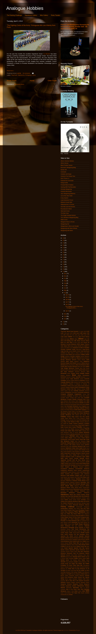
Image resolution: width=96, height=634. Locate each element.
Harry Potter (69, 446)
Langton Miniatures (72, 472)
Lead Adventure (75, 473)
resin (73, 529)
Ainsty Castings (74, 346)
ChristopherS (81, 387)
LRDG (62, 479)
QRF (78, 520)
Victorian (87, 575)
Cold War (70, 390)
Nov (65, 276)
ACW (78, 344)
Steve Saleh (86, 555)
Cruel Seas (80, 397)
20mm (72, 339)
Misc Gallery (44, 15)
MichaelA (78, 484)
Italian (83, 456)
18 (63, 257)
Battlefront (86, 361)
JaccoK (71, 458)
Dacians (73, 401)
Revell (76, 529)
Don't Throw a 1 (65, 178)
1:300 (87, 333)
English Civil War (72, 413)
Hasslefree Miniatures (77, 446)
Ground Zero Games (80, 443)
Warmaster (76, 587)
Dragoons (84, 406)
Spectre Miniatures (80, 549)
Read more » (10, 70)
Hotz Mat (66, 449)
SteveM (63, 556)
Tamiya (87, 560)
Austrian (77, 356)
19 (63, 254)
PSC (67, 520)
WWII (87, 591)
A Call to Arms (76, 342)
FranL (72, 429)
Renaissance (64, 527)
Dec (65, 273)
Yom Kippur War (76, 593)
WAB (84, 579)
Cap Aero (68, 380)
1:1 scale (81, 331)
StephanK (68, 555)
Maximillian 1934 (85, 482)
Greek (72, 441)
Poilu (75, 517)
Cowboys (69, 396)
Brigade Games (75, 373)
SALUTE (76, 536)
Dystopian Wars (72, 408)
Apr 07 (68, 302)
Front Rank (78, 430)
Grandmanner (64, 439)
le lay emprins (64, 198)
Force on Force (67, 425)
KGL (69, 465)
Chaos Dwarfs (77, 385)
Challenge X (72, 383)
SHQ (80, 544)
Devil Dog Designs (72, 404)
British (74, 375)
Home (32, 81)
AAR (82, 342)
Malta (88, 479)
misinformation (86, 487)
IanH (83, 451)
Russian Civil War (74, 534)
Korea (75, 470)
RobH (84, 531)
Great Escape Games (73, 439)
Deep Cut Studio (64, 404)
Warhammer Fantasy (83, 586)
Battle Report (69, 361)
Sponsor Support (70, 551)
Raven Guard (71, 524)
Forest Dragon (74, 425)
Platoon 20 (71, 517)
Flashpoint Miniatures (84, 421)
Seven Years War (74, 543)
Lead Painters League (72, 475)
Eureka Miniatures (66, 414)
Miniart (68, 487)
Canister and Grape (66, 174)
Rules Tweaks (55, 15)
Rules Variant (64, 534)
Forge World (81, 425)
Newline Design (85, 494)
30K (88, 339)
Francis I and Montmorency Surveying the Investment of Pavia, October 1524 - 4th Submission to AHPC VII (75, 26)
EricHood (65, 630)
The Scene (69, 565)
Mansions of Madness (72, 480)
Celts (72, 382)
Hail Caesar (72, 444)
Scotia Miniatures (65, 541)
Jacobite (76, 458)
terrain (76, 561)
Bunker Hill (64, 169)
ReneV (76, 527)
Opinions (63, 504)
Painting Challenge (68, 506)
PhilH (79, 513)
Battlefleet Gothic (78, 361)
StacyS (75, 551)
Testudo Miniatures (82, 561)
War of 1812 (69, 580)
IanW (62, 453)
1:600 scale (77, 334)
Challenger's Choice (66, 385)
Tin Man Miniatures (80, 568)
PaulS (65, 510)
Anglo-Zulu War (64, 351)
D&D (70, 401)
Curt (84, 399)
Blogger (78, 630)
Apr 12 (68, 297)
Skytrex (78, 546)
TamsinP (63, 561)
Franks (68, 429)
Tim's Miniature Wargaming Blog (69, 217)
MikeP (87, 484)
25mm (76, 339)
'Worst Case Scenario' (73, 331)
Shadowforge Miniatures (66, 544)
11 (63, 321)
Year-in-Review (67, 592)
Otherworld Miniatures (78, 505)
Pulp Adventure (72, 520)
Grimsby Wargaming (66, 189)
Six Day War (68, 546)
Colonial (76, 390)
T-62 (71, 560)
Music (88, 491)
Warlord (63, 587)
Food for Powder (68, 423)
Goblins (62, 437)
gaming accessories (75, 434)
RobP (87, 531)
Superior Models (82, 558)
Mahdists (78, 479)
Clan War (73, 389)
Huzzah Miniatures (67, 451)
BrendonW (64, 373)
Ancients (63, 349)
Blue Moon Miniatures (74, 369)
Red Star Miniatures (77, 525)
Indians (74, 455)
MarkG (87, 480)
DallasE (81, 401)
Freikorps (82, 429)
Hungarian (76, 449)
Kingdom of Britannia (71, 467)
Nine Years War (69, 496)
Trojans (62, 574)
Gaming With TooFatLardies (68, 187)
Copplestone (78, 394)
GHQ (77, 436)
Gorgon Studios (77, 437)
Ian (81, 451)
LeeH (81, 475)
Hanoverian (63, 446)
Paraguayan (86, 506)
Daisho (77, 401)
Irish (78, 455)
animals (70, 351)
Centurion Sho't (77, 382)
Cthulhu (74, 399)
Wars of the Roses (71, 589)
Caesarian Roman (65, 378)
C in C (87, 377)
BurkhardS (63, 377)
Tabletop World (76, 560)
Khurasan (73, 465)
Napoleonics (21, 75)
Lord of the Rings (81, 477)
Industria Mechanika (66, 191)
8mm (65, 342)
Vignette (87, 577)
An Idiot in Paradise (83, 347)
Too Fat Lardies (80, 570)
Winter (76, 591)
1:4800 (67, 334)
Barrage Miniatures (66, 359)
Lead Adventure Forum (67, 200)
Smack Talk (83, 546)
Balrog (82, 357)
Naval (71, 494)
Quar (88, 520)
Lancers (79, 470)
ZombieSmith (64, 594)
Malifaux (84, 479)
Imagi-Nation (67, 453)
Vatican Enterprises (69, 575)
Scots (70, 541)
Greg (87, 441)
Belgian (68, 363)
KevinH (62, 465)
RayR (76, 524)
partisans (71, 508)
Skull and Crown (65, 211)
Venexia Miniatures (79, 575)
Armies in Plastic (75, 352)
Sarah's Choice (65, 537)
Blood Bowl (82, 368)
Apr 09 (68, 299)
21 (63, 250)
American (75, 347)
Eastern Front (64, 409)
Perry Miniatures (79, 512)
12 (63, 271)
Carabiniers (82, 380)
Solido (62, 548)
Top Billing (87, 570)
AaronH (85, 342)
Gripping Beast (71, 443)
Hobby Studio (75, 448)
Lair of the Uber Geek (66, 195)
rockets (62, 532)
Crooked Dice (73, 397)
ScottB (74, 541)
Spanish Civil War (79, 548)
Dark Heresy (66, 402)
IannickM (87, 451)
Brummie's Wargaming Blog (68, 167)
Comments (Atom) (19, 84)
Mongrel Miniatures (69, 489)
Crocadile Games (65, 397)
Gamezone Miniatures (65, 434)
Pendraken (82, 510)
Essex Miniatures (84, 413)
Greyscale (63, 443)
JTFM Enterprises (81, 461)
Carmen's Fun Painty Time (68, 176)
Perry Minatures (69, 512)
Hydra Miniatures (76, 451)
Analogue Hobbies (24, 8)
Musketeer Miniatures (68, 492)
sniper (88, 546)
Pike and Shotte (80, 515)
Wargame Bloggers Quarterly (73, 582)
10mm (66, 336)
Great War (83, 439)
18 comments (26, 73)
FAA (73, 414)
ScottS (77, 541)
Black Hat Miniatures (81, 364)
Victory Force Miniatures (67, 577)
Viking (62, 579)
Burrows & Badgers (71, 377)
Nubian (66, 499)
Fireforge (63, 420)
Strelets (83, 556)
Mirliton (80, 487)
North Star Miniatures (84, 496)
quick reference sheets (66, 522)
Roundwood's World (66, 208)
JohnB (67, 461)
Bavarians (63, 363)
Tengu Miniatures (70, 561)
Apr (65, 292)
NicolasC (63, 496)
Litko (76, 477)
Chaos (72, 385)
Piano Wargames (85, 513)
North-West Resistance (76, 498)
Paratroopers (64, 508)
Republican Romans (65, 529)
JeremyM (69, 460)
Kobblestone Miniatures (67, 470)
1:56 (73, 334)
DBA (88, 402)
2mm (85, 339)
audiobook (67, 356)
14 (63, 266)
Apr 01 (68, 311)
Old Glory (80, 501)
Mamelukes (63, 480)
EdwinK (79, 409)
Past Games (77, 508)
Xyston (62, 592)
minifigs (72, 487)
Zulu (68, 594)
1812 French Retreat (84, 336)
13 (63, 269)
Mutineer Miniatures (83, 492)
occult (88, 499)
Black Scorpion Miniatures (71, 366)
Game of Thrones (74, 432)
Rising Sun (79, 530)
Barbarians (86, 357)
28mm (80, 339)
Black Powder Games (67, 165)
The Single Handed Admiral (68, 215)
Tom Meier (68, 570)
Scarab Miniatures (69, 539)
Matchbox (67, 482)
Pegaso (77, 510)
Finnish (87, 418)
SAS (80, 537)
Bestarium (79, 363)
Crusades (69, 399)
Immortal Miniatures (76, 453)
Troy (66, 573)
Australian (72, 356)
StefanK (87, 553)
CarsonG (87, 380)
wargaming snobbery (71, 586)
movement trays (65, 491)
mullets (71, 491)
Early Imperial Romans (83, 408)
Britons (79, 375)
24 (63, 243)
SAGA (71, 536)
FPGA (84, 427)
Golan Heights (68, 437)
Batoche (83, 359)
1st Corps (66, 339)
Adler (62, 346)
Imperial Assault (85, 453)
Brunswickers (86, 375)
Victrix (34, 75)
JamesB (82, 458)
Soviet (66, 548)
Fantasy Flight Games (73, 416)
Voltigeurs (80, 579)
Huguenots (71, 449)
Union (86, 574)
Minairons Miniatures (79, 485)
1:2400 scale (75, 333)
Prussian (63, 520)
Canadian (63, 380)
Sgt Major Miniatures (84, 543)
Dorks (80, 406)
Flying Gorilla (64, 182)
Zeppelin (82, 592)
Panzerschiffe (79, 506)
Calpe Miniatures (74, 378)
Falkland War (78, 414)
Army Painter (69, 354)
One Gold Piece (77, 503)
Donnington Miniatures (72, 406)
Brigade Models (84, 373)
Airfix (83, 346)
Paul (81, 508)
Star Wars (80, 551)
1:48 (64, 335)
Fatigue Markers (68, 418)
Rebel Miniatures (65, 525)
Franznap (77, 429)
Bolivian (87, 369)
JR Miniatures (72, 461)
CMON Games (64, 390)
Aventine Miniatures (84, 356)
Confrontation (74, 392)
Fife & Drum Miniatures (79, 418)
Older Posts (52, 81)
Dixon (87, 404)
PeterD (75, 513)
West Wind (80, 589)
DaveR (85, 402)
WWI (83, 591)
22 (63, 247)
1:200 (71, 333)
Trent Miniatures (85, 572)
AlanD (86, 346)
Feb (65, 316)
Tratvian (80, 572)
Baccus (79, 358)
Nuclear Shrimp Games (74, 499)
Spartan (87, 548)
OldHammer (70, 503)
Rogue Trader (68, 532)
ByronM (78, 377)
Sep (65, 280)
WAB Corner (64, 219)
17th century (75, 336)
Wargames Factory (78, 584)
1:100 (84, 331)
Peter (65, 513)
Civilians (68, 389)
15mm (70, 336)
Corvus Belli (86, 394)
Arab (82, 351)
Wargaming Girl (65, 224)
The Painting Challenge (14, 15)
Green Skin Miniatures (80, 441)
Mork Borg (86, 489)
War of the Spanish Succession (81, 580)
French (87, 429)
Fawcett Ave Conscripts (67, 180)
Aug (65, 283)
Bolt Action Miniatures (67, 371)
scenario (75, 539)
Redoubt (87, 525)
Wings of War (70, 591)
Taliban (83, 560)
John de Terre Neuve (78, 460)
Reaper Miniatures (84, 524)
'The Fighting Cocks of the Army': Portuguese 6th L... (74, 307)
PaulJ (62, 510)
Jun (65, 288)
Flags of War (67, 421)
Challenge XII (86, 383)
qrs (80, 520)
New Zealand (77, 494)
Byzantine (83, 377)
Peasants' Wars (71, 510)
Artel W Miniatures (76, 354)
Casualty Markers (65, 382)
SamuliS (81, 536)
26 (63, 238)
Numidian (83, 499)
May (65, 290)
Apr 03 (68, 304)
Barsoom (74, 359)
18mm (62, 339)
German (72, 436)
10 (63, 324)
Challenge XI (79, 383)
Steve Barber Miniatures (77, 555)
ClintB (87, 389)
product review (85, 519)
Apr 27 (68, 294)
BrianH (68, 373)
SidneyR (83, 544)
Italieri (66, 458)
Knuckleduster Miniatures (82, 468)
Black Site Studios (82, 366)
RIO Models (74, 530)
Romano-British (76, 532)
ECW (76, 409)
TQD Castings (74, 572)
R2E (79, 522)
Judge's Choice (64, 463)
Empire (69, 411)
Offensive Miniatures (73, 501)
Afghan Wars (67, 346)
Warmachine (69, 587)
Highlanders (69, 448)
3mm (72, 340)
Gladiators (86, 436)
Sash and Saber (85, 537)
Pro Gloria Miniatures (74, 519)
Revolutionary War (84, 529)
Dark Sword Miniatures (74, 402)
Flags (62, 421)
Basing (79, 359)
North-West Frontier (65, 498)
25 (63, 240)
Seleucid (66, 543)
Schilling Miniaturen (81, 539)
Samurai (87, 536)
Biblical (83, 363)
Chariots (68, 387)
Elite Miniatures (64, 411)
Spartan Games (65, 549)
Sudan (76, 558)
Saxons (62, 539)
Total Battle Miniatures (66, 572)
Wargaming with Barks (67, 230)
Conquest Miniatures (67, 394)
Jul (65, 285)
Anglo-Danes (79, 349)
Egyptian (84, 409)
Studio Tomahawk (70, 558)
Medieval (63, 484)
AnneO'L (74, 351)
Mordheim (82, 489)
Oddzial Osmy (64, 501)
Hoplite (81, 448)
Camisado (63, 172)
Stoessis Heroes (69, 556)
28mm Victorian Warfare (67, 161)
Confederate (68, 392)
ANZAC (78, 351)
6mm (62, 342)
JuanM (87, 461)
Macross (73, 479)
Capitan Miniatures (75, 380)
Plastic (66, 517)
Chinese (72, 387)
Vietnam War (81, 577)
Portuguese (28, 75)
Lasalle (78, 472)
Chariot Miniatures (85, 385)
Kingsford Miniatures (84, 466)
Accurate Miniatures (71, 344)
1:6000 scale (83, 334)
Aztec (75, 357)
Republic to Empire (84, 527)
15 (63, 264)
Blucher (67, 369)
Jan (65, 318)
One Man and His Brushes (68, 206)
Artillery (83, 354)
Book (88, 371)
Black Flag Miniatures (71, 364)
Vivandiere (75, 579)
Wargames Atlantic (85, 582)
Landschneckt (85, 470)
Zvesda (71, 594)
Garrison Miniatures (85, 434)
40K (75, 340)
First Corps (76, 420)
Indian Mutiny (69, 454)
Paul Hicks (86, 508)
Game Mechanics (65, 432)
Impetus (63, 455)
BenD (71, 363)
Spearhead (72, 549)
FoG (62, 423)
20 (63, 252)
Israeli (72, 456)
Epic (78, 413)
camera (81, 378)
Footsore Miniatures (78, 423)
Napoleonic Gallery (31, 15)
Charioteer (63, 387)
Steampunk (69, 553)
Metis (67, 484)
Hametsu (87, 444)
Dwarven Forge (64, 407)
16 (63, 262)
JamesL (87, 458)
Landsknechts (64, 472)
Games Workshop (84, 432)
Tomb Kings (73, 570)
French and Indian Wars (68, 430)
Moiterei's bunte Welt (66, 202)
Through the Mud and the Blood (71, 567)
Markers (84, 480)
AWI (72, 358)
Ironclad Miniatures (84, 454)
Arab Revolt (86, 351)
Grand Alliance (85, 437)
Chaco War (83, 382)
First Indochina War (84, 420)
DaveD (81, 402)
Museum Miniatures (80, 491)
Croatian (87, 395)
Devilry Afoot (79, 404)
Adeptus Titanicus (84, 344)
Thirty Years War (77, 565)
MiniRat (76, 487)
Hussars (84, 449)
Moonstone (76, 489)
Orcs (66, 505)
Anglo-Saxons (85, 349)
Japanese (63, 460)
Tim (66, 568)
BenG (74, 363)
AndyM (73, 349)
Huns (80, 449)
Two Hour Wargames (76, 573)
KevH (87, 463)
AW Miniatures (64, 358)
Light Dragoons (71, 477)
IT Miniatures (78, 456)
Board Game (82, 370)
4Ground (83, 340)
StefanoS (63, 555)
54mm (87, 340)
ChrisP (76, 387)
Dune (88, 406)
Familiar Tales (86, 414)
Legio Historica (64, 477)
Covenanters (63, 395)
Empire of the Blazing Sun (78, 411)
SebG (84, 541)
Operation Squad (85, 503)
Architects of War (65, 353)
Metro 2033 (72, 484)
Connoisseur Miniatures (83, 392)
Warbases (63, 582)
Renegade (71, 527)
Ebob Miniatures (70, 409)
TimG (73, 568)
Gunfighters (66, 444)
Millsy (71, 485)
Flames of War (75, 421)
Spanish (71, 548)
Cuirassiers (80, 399)
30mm (62, 340)
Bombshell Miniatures (80, 371)
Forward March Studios (67, 185)
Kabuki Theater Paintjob (74, 463)
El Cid (88, 409)
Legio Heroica (86, 475)
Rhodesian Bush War (66, 530)
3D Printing (67, 340)
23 (63, 245)
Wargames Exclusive (66, 584)
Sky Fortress (73, 546)
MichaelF (83, 484)
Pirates (62, 517)
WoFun (80, 591)
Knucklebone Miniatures (67, 468)
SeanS (81, 541)
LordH (87, 477)
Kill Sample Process (80, 465)
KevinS (66, 465)
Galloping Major (85, 430)
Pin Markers (86, 515)
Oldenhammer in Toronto (67, 204)
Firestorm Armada (70, 420)
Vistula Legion (68, 579)
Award (69, 357)
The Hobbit (72, 563)
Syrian (67, 560)
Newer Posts (11, 81)
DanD (85, 401)
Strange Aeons (77, 556)
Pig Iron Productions (71, 515)
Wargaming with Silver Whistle (69, 228)
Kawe (80, 463)
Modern (63, 489)
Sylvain (63, 560)
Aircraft (79, 346)
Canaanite (86, 378)
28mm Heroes (64, 163)
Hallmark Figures (80, 444)
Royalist (87, 532)
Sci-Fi (87, 539)
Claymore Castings (81, 389)
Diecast (84, 404)
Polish (78, 517)
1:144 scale (66, 333)
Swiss (87, 558)
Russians (82, 534)
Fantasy (63, 416)
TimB (69, 568)
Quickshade (74, 522)
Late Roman (83, 472)
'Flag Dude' (14, 75)
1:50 (70, 334)
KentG (84, 463)
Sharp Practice (75, 544)
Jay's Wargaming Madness (68, 193)
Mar (65, 314)
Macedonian (67, 479)
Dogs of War (64, 406)
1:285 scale (82, 333)
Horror (84, 448)
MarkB (79, 480)
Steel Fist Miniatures (78, 553)
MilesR (67, 485)
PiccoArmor (63, 515)
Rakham (85, 522)
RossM (82, 532)
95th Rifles (69, 342)
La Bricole (46, 54)
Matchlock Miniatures (75, 482)
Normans (75, 496)
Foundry (79, 427)
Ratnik (65, 524)
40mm (78, 340)
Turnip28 (69, 574)
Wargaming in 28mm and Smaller (70, 226)
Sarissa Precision (74, 537)
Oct (65, 278)
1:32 (62, 334)
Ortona (70, 505)
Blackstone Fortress (74, 368)
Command (81, 390)
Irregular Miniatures (66, 456)
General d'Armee (65, 436)
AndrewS (68, 349)
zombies (87, 593)
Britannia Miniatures (66, 375)
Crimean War (82, 395)
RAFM (81, 522)
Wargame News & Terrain (68, 221)
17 (63, 259)
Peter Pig (70, 513)
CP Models (75, 395)
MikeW (62, 485)
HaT (84, 446)
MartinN (63, 482)
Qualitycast (84, 520)
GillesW (81, 436)
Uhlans (82, 574)
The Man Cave (65, 213)
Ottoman (87, 505)
